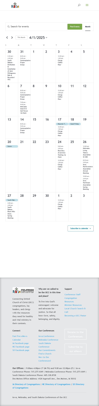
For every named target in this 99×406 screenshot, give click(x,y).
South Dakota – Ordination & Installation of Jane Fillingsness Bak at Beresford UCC (12, 70)
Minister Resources (73, 305)
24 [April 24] (59, 142)
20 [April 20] (9, 142)
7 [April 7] (21, 86)
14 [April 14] (22, 119)
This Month (21, 37)
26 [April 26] (84, 142)
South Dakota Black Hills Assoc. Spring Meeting (11, 212)
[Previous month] (7, 37)
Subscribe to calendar (79, 228)
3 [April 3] (59, 52)
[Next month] (12, 37)
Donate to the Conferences (75, 334)
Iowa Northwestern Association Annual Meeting (88, 168)
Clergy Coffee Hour (60, 62)
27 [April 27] (9, 196)
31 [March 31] (22, 52)
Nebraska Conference (48, 339)
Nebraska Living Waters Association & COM (87, 152)
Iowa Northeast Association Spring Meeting (87, 185)
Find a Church (45, 353)
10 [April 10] (59, 86)
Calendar (17, 339)
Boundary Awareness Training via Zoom (62, 154)
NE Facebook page (21, 346)
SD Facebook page (21, 350)
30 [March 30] (9, 52)
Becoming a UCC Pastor (75, 315)
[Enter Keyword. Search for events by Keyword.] (36, 27)
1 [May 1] (59, 196)
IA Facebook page (21, 343)
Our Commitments (47, 350)
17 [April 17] (59, 119)
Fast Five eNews (20, 336)
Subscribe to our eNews (75, 349)
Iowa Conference (46, 336)
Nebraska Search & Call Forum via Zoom (24, 110)
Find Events (75, 26)
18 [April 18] (72, 119)
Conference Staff (72, 294)
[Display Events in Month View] (87, 27)
